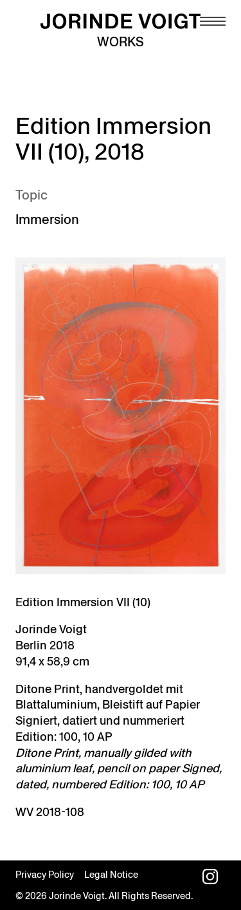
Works (120, 42)
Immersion (47, 219)
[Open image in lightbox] (120, 415)
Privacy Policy (44, 874)
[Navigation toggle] (213, 21)
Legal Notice (111, 874)
